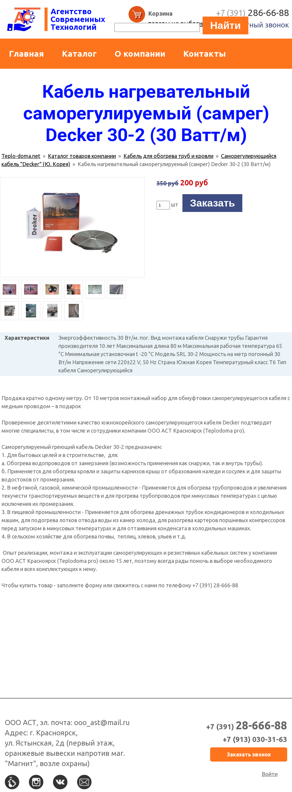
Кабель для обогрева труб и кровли (168, 156)
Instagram (36, 782)
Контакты (204, 53)
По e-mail (84, 782)
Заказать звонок (249, 754)
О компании (140, 53)
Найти (225, 25)
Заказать (212, 203)
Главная (26, 53)
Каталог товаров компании (82, 156)
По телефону (12, 782)
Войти (270, 774)
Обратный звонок (258, 25)
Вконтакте (60, 782)
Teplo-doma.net (21, 156)
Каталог (79, 53)
